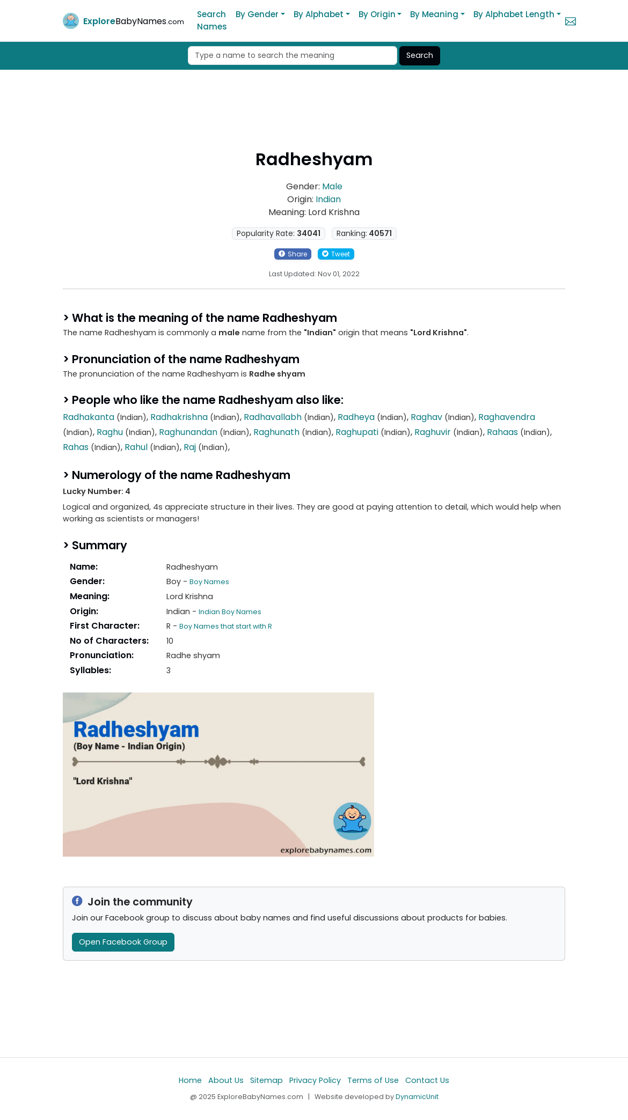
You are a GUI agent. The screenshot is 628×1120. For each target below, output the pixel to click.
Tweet (336, 254)
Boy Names (209, 581)
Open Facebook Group (123, 942)
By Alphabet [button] (319, 14)
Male (332, 186)
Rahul (136, 447)
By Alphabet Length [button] (513, 14)
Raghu (110, 432)
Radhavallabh (273, 417)
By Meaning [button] (434, 14)
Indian (328, 199)
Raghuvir (432, 432)
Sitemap (266, 1080)
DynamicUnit (417, 1096)
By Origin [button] (377, 14)
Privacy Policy (315, 1080)
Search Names (212, 20)
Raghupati (356, 432)
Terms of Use (373, 1080)
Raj (190, 447)
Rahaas (502, 432)
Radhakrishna (179, 417)
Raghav (426, 417)
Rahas (76, 447)
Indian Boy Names (230, 611)
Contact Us (427, 1080)
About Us (226, 1080)
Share (293, 254)
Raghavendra (506, 417)
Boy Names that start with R (225, 626)
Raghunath (276, 432)
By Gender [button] (257, 14)
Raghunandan (188, 432)
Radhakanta (88, 417)
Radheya (356, 417)
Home (190, 1080)
